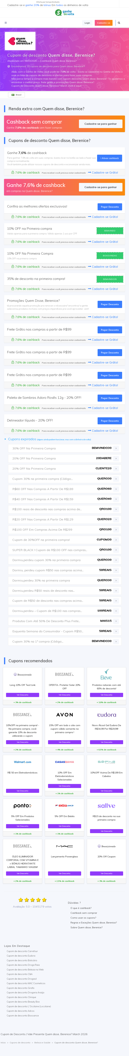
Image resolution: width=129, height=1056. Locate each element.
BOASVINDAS (110, 255)
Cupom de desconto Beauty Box (23, 1001)
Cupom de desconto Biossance (23, 1015)
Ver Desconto (22, 695)
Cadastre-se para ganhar (100, 123)
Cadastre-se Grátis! (103, 172)
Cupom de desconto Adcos (20, 1011)
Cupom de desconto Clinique (21, 997)
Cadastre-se (103, 23)
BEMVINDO (109, 230)
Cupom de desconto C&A (19, 974)
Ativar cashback (109, 158)
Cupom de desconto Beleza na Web (25, 969)
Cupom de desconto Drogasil (22, 978)
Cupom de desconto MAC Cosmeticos (26, 983)
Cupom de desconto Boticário (22, 960)
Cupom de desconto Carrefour (22, 951)
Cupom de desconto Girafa (20, 988)
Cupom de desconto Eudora (21, 955)
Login (87, 23)
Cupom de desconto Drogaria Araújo (25, 992)
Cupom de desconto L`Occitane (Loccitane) (29, 1006)
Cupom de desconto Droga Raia (23, 965)
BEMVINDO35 (110, 279)
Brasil (16, 94)
